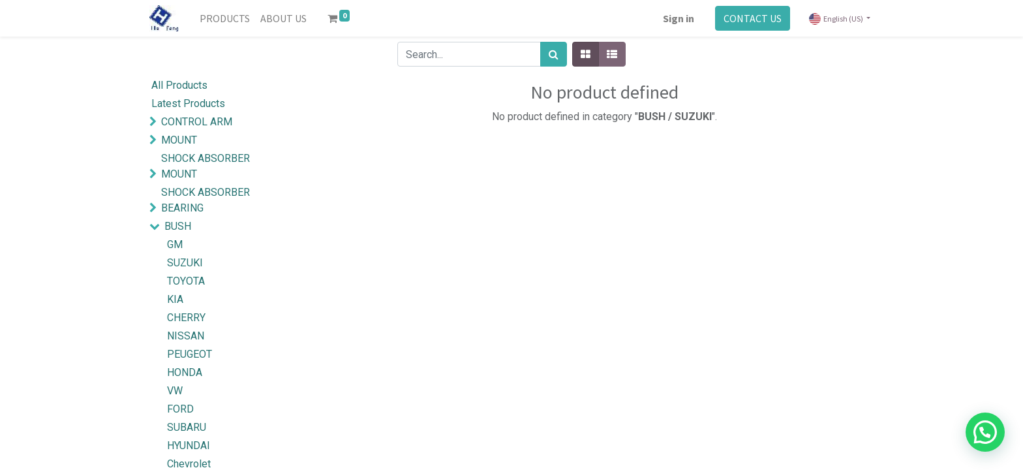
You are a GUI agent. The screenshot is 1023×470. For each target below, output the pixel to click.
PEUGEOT (189, 354)
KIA (175, 299)
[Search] (553, 54)
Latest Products (188, 103)
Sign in (678, 18)
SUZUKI (185, 263)
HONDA (184, 372)
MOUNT (179, 140)
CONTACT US (753, 18)
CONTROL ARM (196, 122)
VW (175, 390)
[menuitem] (224, 18)
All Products (179, 85)
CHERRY (186, 317)
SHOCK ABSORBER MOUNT (205, 166)
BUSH (177, 226)
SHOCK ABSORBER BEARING (205, 200)
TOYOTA (186, 281)
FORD (180, 409)
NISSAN (185, 336)
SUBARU (186, 427)
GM (175, 244)
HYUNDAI (188, 445)
